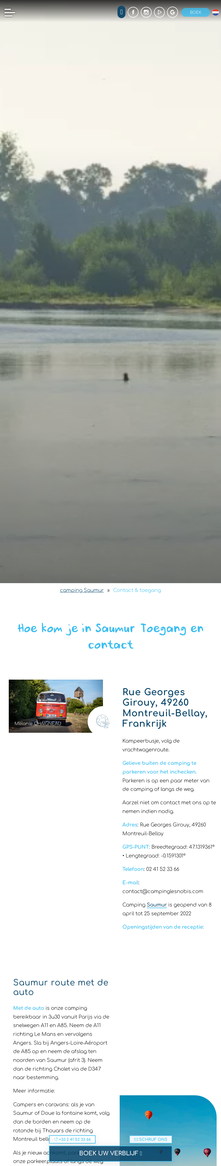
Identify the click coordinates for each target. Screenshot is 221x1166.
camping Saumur (82, 590)
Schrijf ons (150, 1139)
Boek (195, 12)
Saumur (157, 905)
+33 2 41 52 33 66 (72, 1139)
